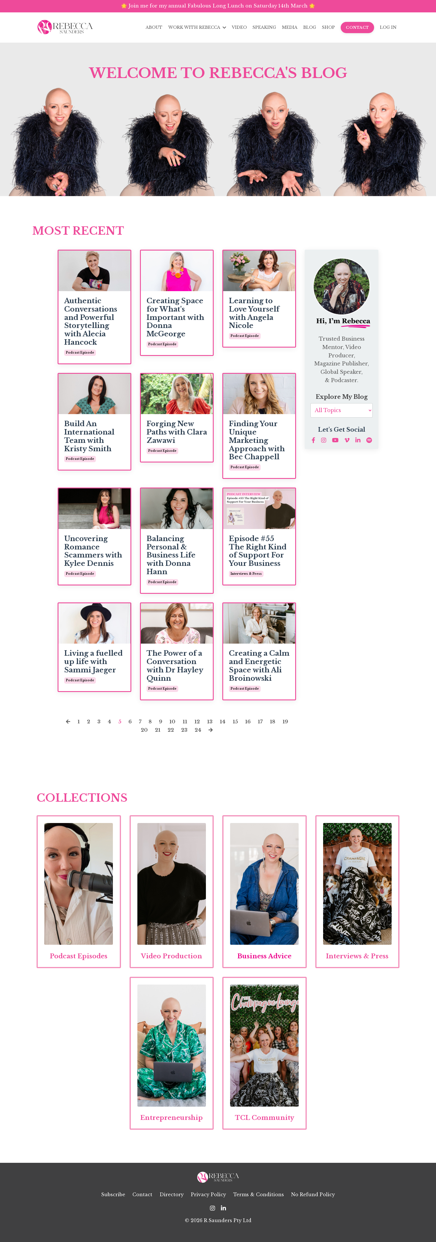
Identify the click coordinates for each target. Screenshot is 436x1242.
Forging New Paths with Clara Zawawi (177, 434)
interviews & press (246, 576)
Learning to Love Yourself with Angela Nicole (254, 315)
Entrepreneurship (172, 1126)
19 (288, 723)
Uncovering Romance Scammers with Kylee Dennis (93, 553)
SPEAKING (264, 28)
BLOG (309, 28)
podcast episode (80, 355)
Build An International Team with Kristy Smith (89, 438)
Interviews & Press (357, 961)
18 (275, 723)
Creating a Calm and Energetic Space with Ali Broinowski (259, 668)
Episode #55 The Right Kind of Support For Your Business (258, 553)
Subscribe (113, 1203)
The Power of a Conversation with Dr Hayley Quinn (175, 668)
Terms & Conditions (258, 1203)
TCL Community (264, 1126)
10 (172, 723)
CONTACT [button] (357, 28)
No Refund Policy (313, 1203)
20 (143, 732)
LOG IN (388, 28)
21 (157, 732)
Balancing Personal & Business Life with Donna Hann (171, 557)
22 (170, 732)
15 (236, 723)
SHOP (328, 28)
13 (210, 723)
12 (197, 723)
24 (199, 732)
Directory (172, 1203)
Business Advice (264, 961)
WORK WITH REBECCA (197, 28)
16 (250, 723)
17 (262, 723)
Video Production (171, 961)
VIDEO (239, 28)
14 (223, 723)
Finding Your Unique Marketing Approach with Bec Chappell (257, 442)
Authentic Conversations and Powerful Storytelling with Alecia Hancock (90, 324)
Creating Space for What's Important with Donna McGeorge (175, 319)
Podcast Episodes (78, 961)
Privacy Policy (208, 1203)
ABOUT (154, 28)
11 (185, 723)
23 (184, 732)
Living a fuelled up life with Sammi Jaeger (93, 664)
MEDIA (289, 28)
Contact (142, 1203)
